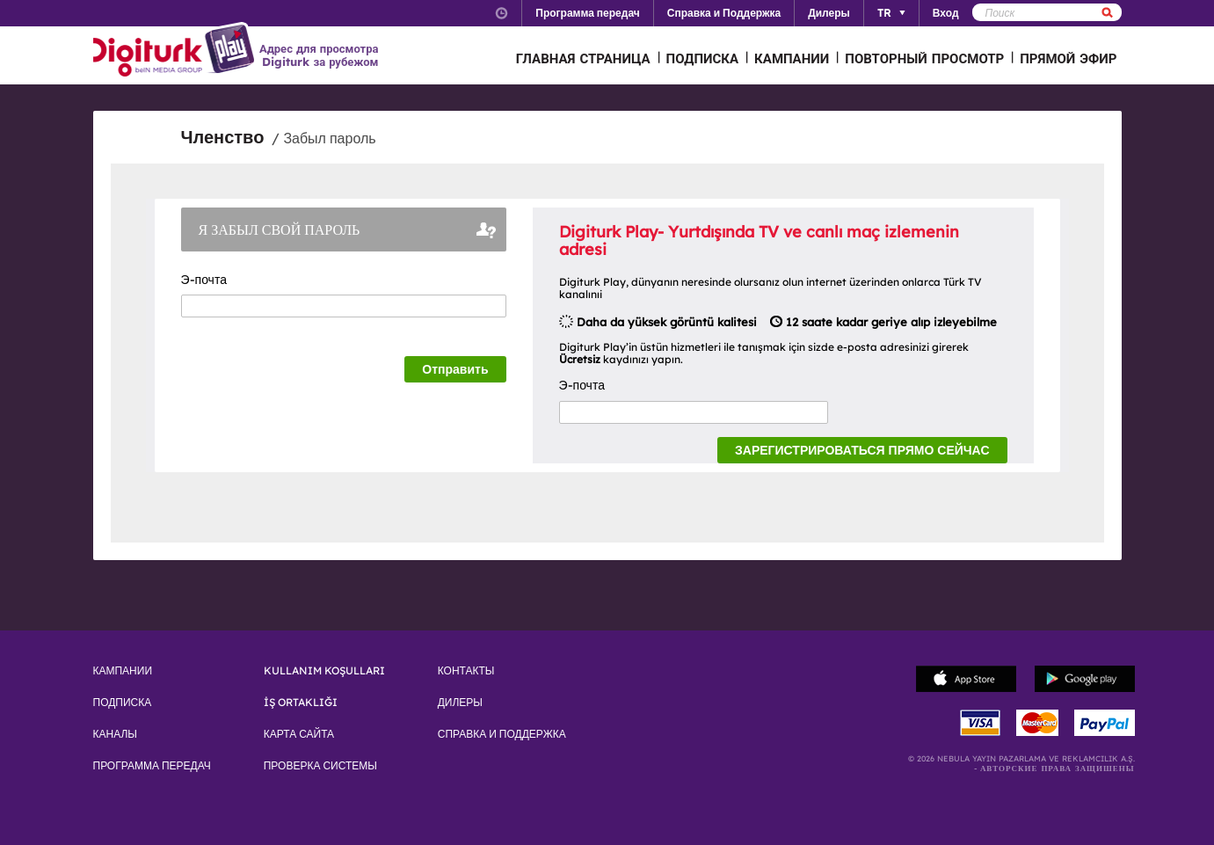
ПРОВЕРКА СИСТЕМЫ (320, 766)
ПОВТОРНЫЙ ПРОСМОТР (924, 58)
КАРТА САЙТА (299, 734)
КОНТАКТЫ (466, 671)
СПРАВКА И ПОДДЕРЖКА (502, 734)
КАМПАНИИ (791, 58)
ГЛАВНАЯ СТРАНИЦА (583, 58)
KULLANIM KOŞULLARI (324, 671)
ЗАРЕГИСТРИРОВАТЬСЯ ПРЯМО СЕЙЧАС (862, 450)
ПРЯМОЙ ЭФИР (1068, 58)
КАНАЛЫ (115, 734)
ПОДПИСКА (702, 58)
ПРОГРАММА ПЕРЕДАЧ (152, 766)
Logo (176, 51)
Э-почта (208, 279)
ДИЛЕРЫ (460, 702)
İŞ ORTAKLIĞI (301, 702)
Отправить (455, 369)
